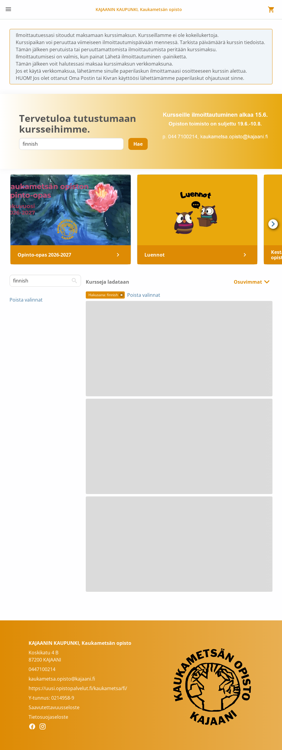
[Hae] (138, 144)
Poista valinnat (26, 299)
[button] (121, 295)
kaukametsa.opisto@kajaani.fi (62, 679)
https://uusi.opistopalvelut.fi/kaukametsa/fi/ (78, 688)
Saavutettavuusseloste (54, 707)
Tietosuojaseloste (48, 717)
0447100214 (42, 669)
